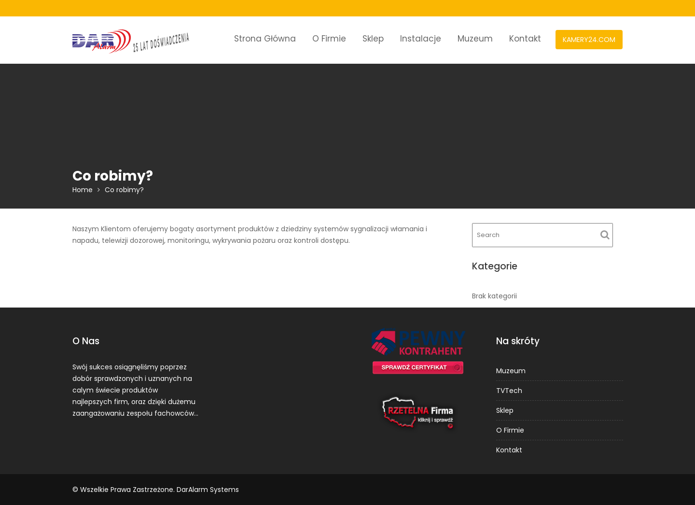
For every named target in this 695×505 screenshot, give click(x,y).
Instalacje (420, 38)
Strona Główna (265, 38)
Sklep (373, 38)
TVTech (509, 390)
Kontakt (525, 38)
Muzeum (475, 38)
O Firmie (329, 38)
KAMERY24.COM (589, 39)
